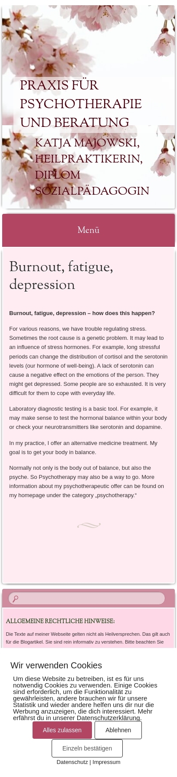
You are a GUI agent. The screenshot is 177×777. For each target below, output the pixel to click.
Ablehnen (118, 730)
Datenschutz (72, 762)
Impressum (106, 762)
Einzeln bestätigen (87, 748)
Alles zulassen (62, 730)
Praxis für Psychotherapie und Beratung (81, 105)
